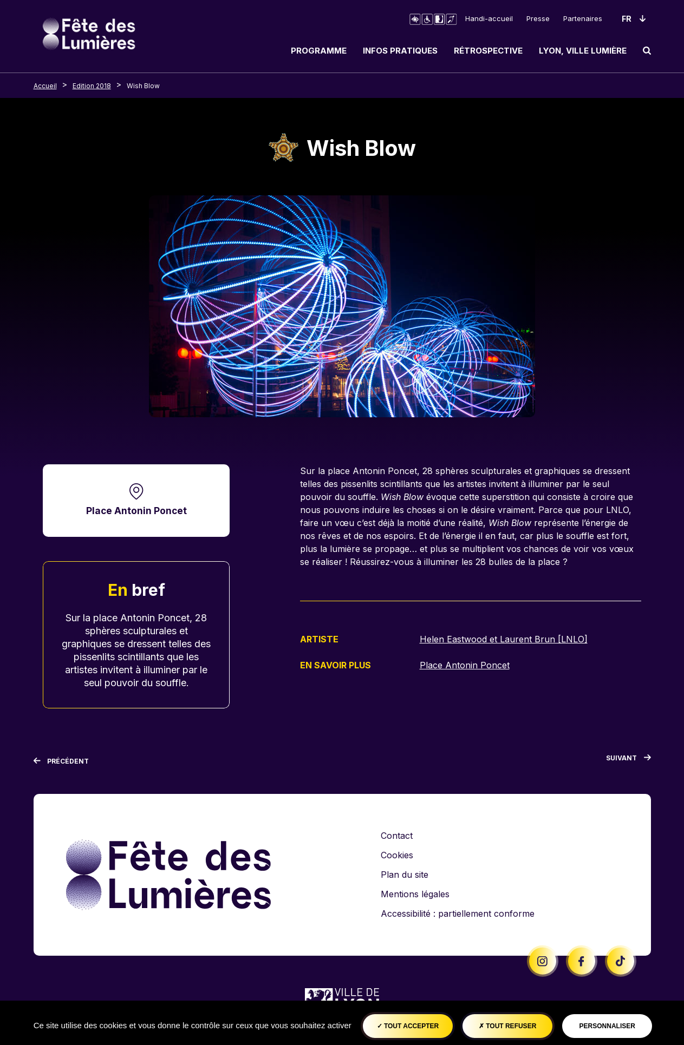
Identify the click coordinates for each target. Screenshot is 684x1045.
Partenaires (582, 18)
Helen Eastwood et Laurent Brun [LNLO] (504, 639)
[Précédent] (61, 761)
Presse (538, 18)
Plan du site (404, 874)
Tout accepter (408, 1026)
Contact (397, 835)
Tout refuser (507, 1026)
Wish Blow (143, 86)
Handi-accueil (489, 18)
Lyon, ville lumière (583, 50)
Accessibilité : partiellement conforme (458, 913)
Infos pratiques (400, 50)
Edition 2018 (92, 86)
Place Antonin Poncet (136, 510)
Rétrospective (488, 50)
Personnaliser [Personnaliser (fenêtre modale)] (607, 1026)
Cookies (397, 855)
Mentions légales (415, 894)
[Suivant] (628, 760)
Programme (319, 50)
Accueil (45, 86)
